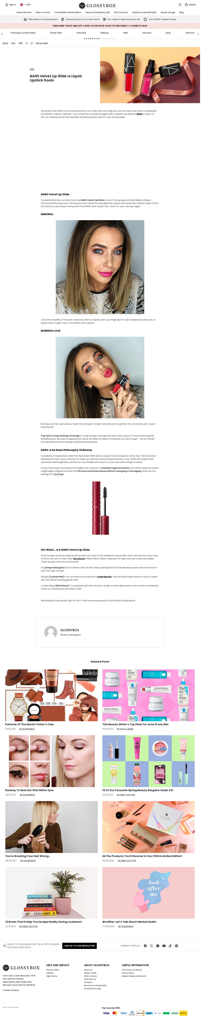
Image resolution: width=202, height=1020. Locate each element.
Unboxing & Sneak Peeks (22, 32)
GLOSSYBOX (69, 630)
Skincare (146, 32)
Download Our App (92, 988)
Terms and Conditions (132, 970)
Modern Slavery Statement (134, 976)
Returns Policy (52, 970)
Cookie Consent (11, 990)
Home (5, 43)
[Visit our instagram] (158, 946)
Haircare (189, 32)
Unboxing (81, 32)
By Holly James (125, 728)
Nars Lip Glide (42, 43)
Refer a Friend (90, 976)
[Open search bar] (180, 4)
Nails (125, 32)
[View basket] (190, 4)
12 (26, 43)
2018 (21, 43)
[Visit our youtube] (164, 946)
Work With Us (90, 979)
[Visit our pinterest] (176, 946)
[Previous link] (2, 34)
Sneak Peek (56, 32)
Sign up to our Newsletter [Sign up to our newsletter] (80, 945)
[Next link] (198, 34)
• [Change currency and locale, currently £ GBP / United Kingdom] (25, 4)
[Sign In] (10, 4)
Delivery (50, 973)
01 (32, 43)
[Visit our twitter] (151, 946)
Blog (13, 43)
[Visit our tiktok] (170, 946)
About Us (88, 970)
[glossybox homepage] (100, 5)
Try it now (58, 474)
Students (88, 982)
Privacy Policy (128, 973)
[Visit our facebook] (145, 946)
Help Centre (51, 976)
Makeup (104, 32)
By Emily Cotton (126, 794)
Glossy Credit (90, 973)
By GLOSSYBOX (26, 728)
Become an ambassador (95, 985)
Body (168, 32)
